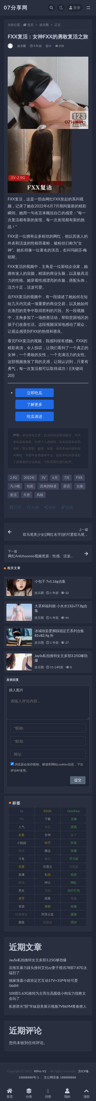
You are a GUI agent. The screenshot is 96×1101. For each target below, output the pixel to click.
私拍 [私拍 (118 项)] (48, 874)
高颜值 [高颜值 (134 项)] (47, 922)
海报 (50, 507)
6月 (55, 478)
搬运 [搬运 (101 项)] (48, 851)
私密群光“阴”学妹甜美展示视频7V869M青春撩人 (48, 1006)
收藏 (33, 507)
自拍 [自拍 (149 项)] (48, 890)
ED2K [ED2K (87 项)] (47, 811)
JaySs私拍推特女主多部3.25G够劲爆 (38, 960)
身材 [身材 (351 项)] (48, 906)
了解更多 (34, 404)
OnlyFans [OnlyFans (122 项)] (73, 811)
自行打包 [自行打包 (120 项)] (74, 890)
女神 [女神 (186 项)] (48, 835)
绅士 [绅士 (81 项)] (48, 882)
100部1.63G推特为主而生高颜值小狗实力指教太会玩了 (47, 996)
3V (43, 478)
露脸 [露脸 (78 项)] (74, 914)
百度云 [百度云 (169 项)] (47, 866)
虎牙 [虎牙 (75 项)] (21, 898)
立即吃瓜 (34, 392)
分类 (28, 1093)
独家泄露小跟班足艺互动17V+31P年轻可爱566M (43, 983)
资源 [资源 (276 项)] (21, 906)
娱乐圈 (44, 25)
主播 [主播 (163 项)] (74, 819)
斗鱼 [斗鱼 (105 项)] (21, 859)
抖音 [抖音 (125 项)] (74, 843)
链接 (67, 507)
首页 (30, 25)
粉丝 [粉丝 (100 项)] (74, 874)
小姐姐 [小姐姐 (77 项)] (21, 843)
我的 (67, 1093)
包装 (30, 486)
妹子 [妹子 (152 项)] (74, 835)
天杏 (26, 495)
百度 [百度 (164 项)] (21, 866)
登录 (74, 7)
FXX (79, 478)
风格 (40, 495)
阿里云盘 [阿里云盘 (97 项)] (47, 914)
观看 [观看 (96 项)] (48, 898)
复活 (13, 495)
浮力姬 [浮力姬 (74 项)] (73, 859)
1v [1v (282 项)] (21, 811)
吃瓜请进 (34, 416)
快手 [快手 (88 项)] (48, 843)
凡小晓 (15, 486)
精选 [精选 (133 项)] (21, 882)
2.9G (13, 478)
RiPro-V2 (40, 1071)
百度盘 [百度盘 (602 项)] (73, 866)
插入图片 (16, 690)
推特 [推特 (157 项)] (21, 851)
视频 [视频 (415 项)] (74, 898)
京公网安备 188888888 (60, 1077)
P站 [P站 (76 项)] (21, 819)
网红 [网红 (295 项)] (74, 882)
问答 (48, 1093)
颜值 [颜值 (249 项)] (21, 922)
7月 (67, 478)
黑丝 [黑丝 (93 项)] (74, 922)
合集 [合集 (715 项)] (21, 835)
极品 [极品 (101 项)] (48, 859)
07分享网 (16, 7)
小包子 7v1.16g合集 (50, 581)
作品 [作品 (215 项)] (48, 827)
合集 (80, 486)
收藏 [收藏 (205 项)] (74, 851)
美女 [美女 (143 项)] (21, 890)
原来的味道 (48, 486)
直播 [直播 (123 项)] (21, 874)
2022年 (29, 478)
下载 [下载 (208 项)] (48, 819)
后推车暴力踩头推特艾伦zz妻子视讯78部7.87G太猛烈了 (48, 970)
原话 (66, 486)
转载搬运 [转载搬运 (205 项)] (21, 914)
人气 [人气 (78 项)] (21, 827)
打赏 (15, 507)
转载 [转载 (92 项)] (74, 906)
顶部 (86, 1093)
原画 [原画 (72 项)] (74, 827)
